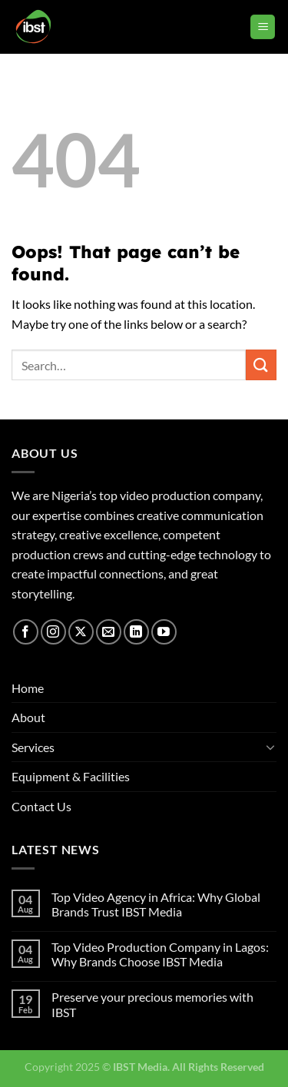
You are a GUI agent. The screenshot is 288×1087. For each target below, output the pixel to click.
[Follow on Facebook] (25, 632)
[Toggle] (270, 746)
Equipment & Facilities (71, 776)
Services (33, 747)
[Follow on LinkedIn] (136, 632)
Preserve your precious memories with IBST (152, 1004)
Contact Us (41, 806)
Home (28, 688)
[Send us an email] (108, 632)
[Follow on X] (81, 632)
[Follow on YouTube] (164, 632)
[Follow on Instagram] (53, 632)
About (28, 717)
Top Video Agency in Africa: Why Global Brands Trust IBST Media (155, 904)
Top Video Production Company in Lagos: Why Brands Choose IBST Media (160, 954)
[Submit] (261, 364)
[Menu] (262, 27)
